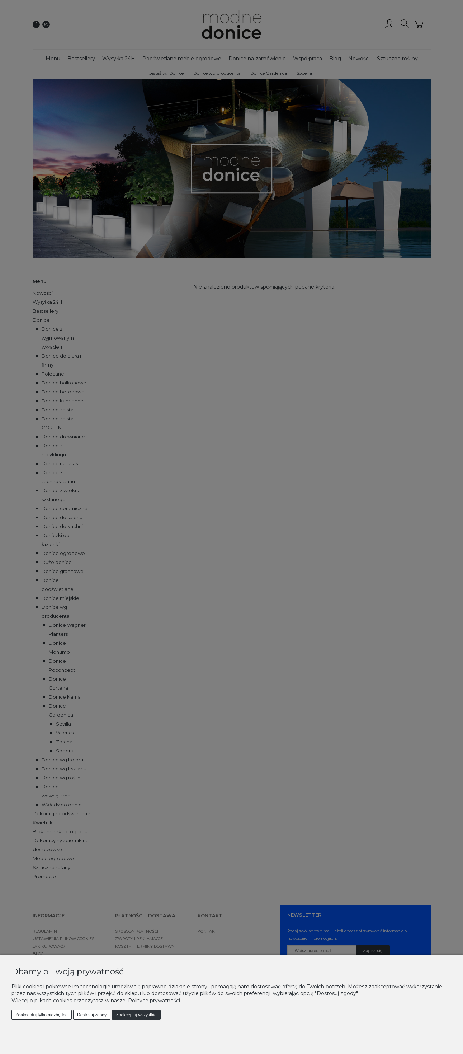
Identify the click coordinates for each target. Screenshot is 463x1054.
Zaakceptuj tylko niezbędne (41, 1014)
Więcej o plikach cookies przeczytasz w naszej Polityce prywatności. (96, 1000)
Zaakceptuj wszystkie (136, 1014)
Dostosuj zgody (92, 1014)
